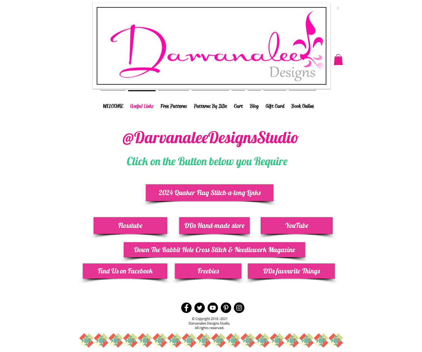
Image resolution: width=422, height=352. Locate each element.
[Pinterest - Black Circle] (226, 307)
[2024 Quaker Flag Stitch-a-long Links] (209, 192)
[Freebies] (208, 271)
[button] (338, 59)
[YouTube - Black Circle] (213, 307)
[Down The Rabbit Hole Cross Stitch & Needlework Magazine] (214, 249)
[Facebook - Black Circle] (186, 307)
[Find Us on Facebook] (125, 271)
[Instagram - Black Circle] (239, 307)
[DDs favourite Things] (291, 271)
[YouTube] (297, 225)
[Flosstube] (130, 225)
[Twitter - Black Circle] (199, 307)
